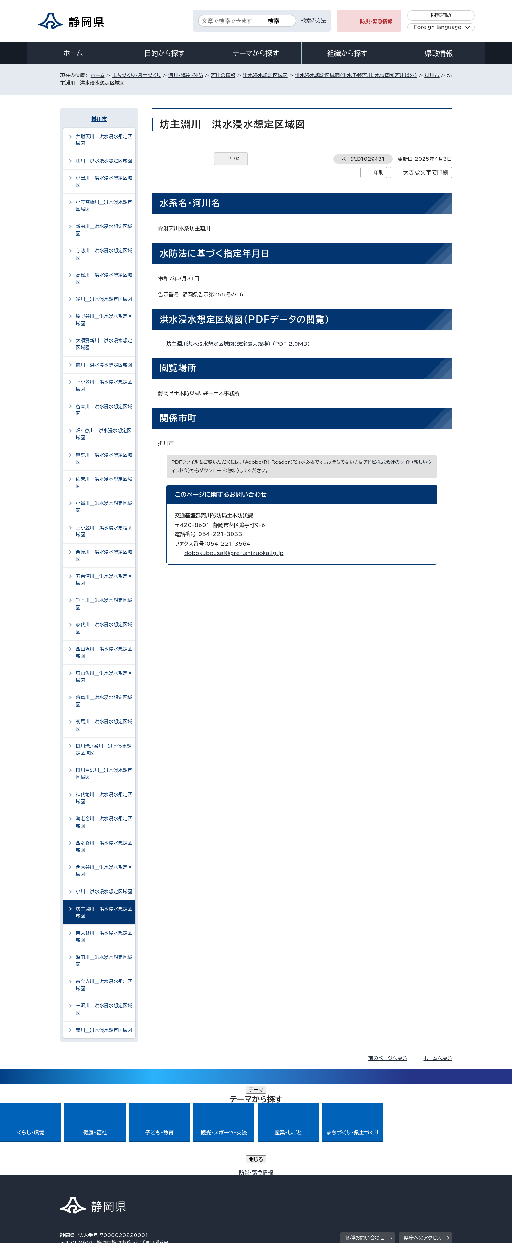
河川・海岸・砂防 (185, 75)
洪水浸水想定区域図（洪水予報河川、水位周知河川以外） (356, 75)
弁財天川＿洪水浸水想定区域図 (104, 140)
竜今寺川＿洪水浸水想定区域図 (104, 985)
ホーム (73, 53)
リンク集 (376, 1187)
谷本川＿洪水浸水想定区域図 (104, 410)
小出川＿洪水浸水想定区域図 (104, 182)
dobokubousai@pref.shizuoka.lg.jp (233, 553)
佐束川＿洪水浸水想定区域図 (104, 483)
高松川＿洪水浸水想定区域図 (104, 278)
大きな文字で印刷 (425, 172)
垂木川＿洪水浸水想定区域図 (104, 604)
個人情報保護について (163, 1187)
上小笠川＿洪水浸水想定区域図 (104, 531)
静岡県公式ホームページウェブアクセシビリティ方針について (277, 1187)
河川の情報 (223, 75)
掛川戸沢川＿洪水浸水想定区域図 (104, 774)
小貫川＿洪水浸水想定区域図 (104, 507)
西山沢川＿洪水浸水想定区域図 (104, 653)
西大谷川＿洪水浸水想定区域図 (104, 871)
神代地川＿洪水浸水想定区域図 (104, 798)
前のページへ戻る (387, 1058)
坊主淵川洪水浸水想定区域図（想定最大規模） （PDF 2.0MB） (240, 343)
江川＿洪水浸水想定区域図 (104, 160)
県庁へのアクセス (422, 1146)
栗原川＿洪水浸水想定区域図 (104, 555)
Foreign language (437, 27)
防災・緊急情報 (376, 21)
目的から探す (164, 53)
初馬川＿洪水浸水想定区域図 (104, 725)
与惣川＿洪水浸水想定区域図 (104, 254)
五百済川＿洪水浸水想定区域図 (104, 580)
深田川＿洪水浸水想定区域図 (104, 961)
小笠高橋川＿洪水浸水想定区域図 (104, 206)
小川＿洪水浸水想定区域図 (104, 891)
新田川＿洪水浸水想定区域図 (104, 230)
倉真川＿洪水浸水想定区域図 (104, 701)
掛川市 (432, 75)
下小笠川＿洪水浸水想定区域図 (104, 385)
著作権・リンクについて (91, 1187)
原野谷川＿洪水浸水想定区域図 (104, 320)
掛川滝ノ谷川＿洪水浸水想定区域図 (103, 750)
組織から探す (347, 53)
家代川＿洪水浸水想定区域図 (104, 628)
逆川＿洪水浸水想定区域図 (104, 299)
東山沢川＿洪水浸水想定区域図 (104, 677)
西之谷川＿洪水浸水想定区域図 (104, 846)
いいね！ (235, 159)
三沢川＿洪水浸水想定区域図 (104, 1009)
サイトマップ (421, 1187)
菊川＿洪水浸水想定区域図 (104, 1030)
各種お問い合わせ (365, 1146)
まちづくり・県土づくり (136, 75)
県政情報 (439, 53)
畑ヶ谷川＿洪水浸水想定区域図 (104, 434)
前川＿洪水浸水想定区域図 (104, 364)
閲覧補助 (441, 15)
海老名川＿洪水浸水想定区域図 (104, 822)
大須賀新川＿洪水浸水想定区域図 (104, 344)
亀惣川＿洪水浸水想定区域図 (104, 458)
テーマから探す (256, 53)
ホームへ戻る (438, 1058)
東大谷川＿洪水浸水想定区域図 (104, 937)
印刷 (378, 172)
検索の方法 (313, 20)
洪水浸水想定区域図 (265, 75)
